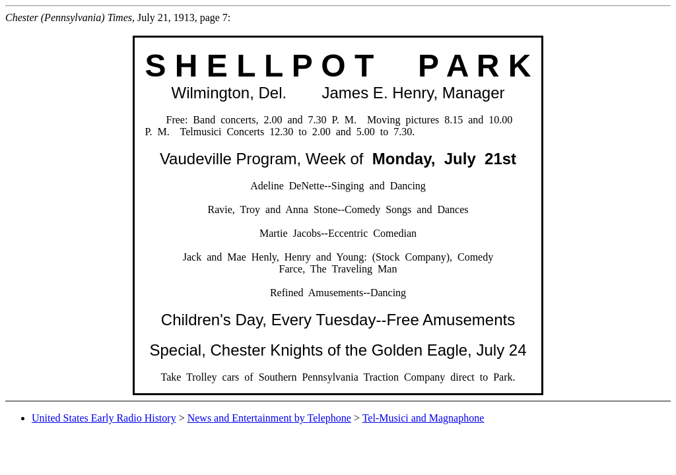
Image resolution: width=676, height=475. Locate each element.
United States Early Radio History (104, 418)
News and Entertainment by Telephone (269, 418)
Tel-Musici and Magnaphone (423, 418)
